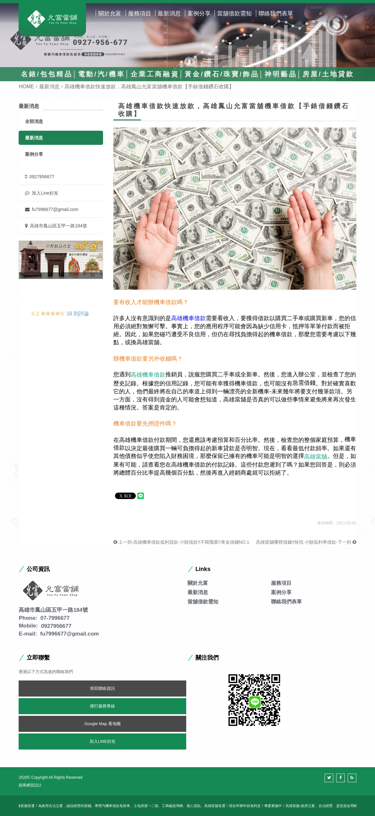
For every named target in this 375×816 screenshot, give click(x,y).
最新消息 (169, 13)
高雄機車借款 (188, 318)
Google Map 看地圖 (102, 723)
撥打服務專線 (102, 706)
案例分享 (199, 13)
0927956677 (39, 176)
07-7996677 (55, 618)
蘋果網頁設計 (30, 785)
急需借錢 (304, 383)
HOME (26, 86)
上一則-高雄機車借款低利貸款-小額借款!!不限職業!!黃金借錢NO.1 (181, 542)
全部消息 (34, 121)
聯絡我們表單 (275, 13)
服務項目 (139, 13)
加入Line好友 (41, 193)
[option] (61, 260)
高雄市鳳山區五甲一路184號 (56, 225)
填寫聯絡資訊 (102, 688)
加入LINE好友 (103, 741)
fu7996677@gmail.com (51, 209)
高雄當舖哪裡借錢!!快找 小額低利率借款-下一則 (306, 542)
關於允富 (109, 13)
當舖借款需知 (234, 13)
